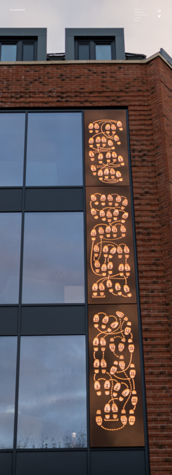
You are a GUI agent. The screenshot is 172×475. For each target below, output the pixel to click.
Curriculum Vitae (141, 15)
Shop (136, 20)
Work (136, 9)
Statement (139, 12)
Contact (138, 18)
